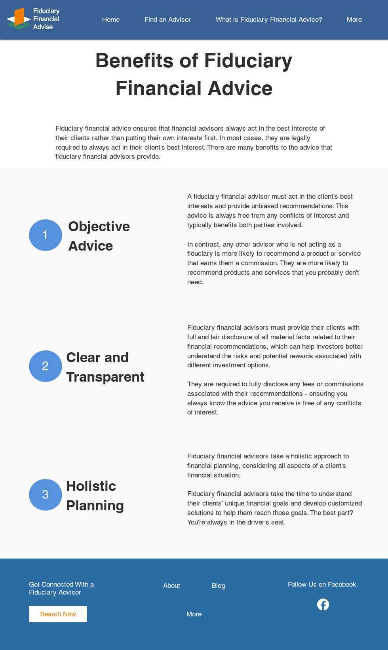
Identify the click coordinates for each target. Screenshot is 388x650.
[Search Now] (58, 614)
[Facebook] (323, 604)
